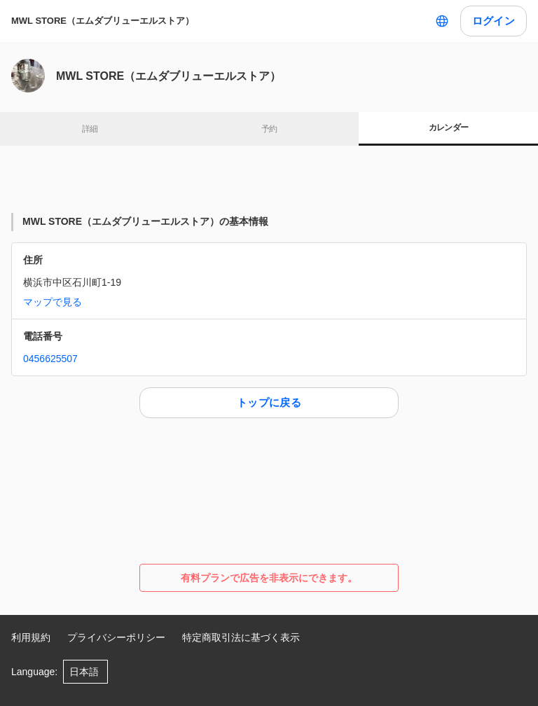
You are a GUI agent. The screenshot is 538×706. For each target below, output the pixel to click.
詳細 (90, 129)
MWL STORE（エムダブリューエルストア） (102, 20)
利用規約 (30, 637)
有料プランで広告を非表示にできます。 (269, 577)
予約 (269, 129)
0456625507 (50, 358)
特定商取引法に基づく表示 (241, 637)
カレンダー (449, 127)
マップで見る (52, 301)
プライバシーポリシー (116, 637)
